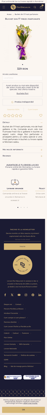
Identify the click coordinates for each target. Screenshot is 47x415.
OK (23, 410)
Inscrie (22, 246)
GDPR (6, 360)
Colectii (7, 333)
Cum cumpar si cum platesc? (15, 318)
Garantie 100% (13, 109)
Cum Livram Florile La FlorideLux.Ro (17, 326)
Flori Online (8, 337)
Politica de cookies (28, 355)
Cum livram (33, 109)
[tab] (18, 207)
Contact (18, 304)
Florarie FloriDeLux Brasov (14, 309)
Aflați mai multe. (30, 403)
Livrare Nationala (10, 349)
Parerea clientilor (10, 322)
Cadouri (16, 333)
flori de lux (20, 7)
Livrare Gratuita (10, 344)
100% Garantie (24, 344)
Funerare (25, 333)
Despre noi (8, 304)
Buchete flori (22, 94)
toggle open (4, 7)
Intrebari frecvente (11, 313)
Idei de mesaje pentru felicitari (22, 366)
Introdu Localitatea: (10, 74)
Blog (6, 366)
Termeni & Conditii (11, 355)
